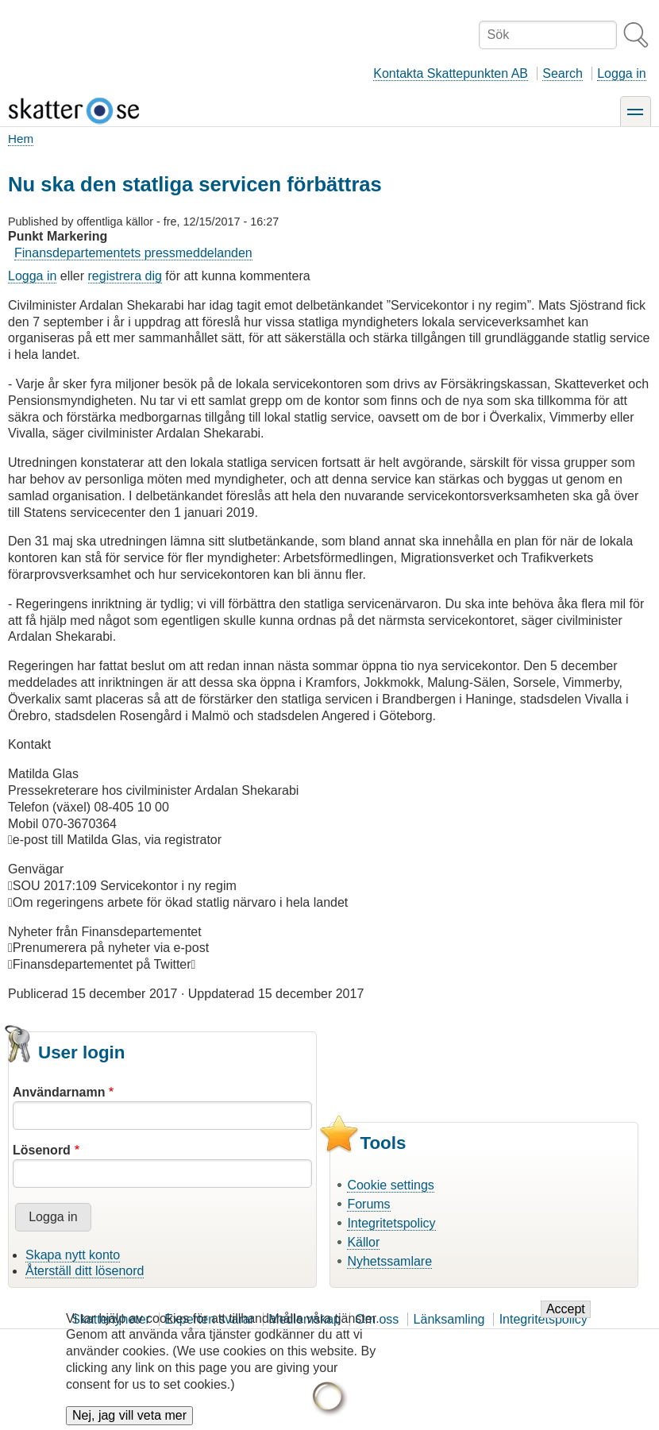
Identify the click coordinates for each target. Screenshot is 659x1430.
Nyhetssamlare (389, 1261)
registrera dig (125, 276)
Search (562, 73)
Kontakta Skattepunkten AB (450, 73)
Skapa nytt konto (72, 1255)
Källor (363, 1242)
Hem (20, 138)
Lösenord (42, 1150)
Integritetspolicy (391, 1223)
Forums (368, 1204)
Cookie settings (390, 1185)
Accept (565, 1321)
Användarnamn (59, 1092)
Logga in (621, 73)
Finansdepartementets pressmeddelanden (133, 253)
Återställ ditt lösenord (84, 1271)
